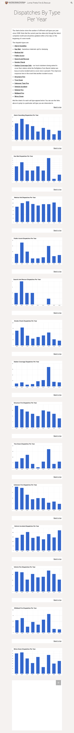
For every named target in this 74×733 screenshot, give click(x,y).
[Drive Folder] (37, 705)
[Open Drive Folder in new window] (58, 682)
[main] (37, 16)
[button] (2, 2)
